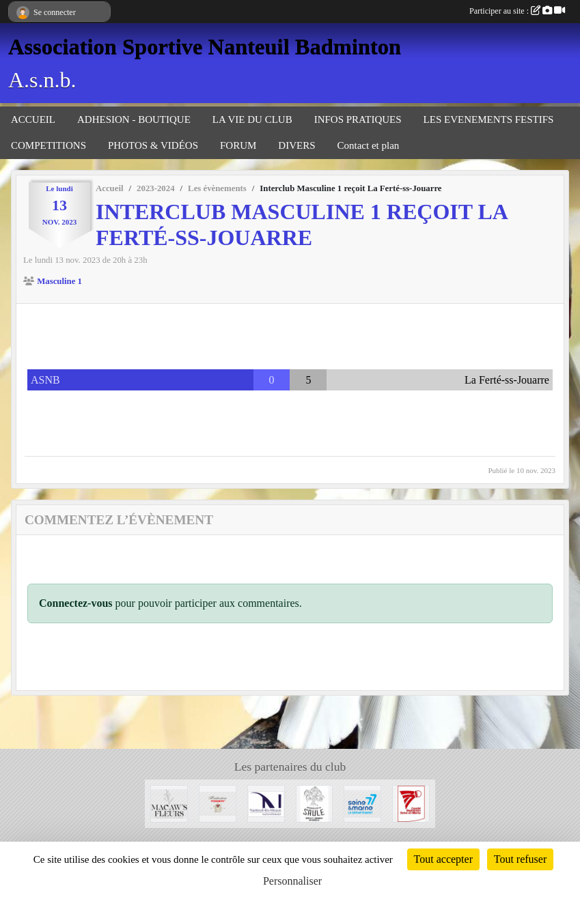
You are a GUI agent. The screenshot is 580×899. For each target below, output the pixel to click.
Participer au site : (517, 11)
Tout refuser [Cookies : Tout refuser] (520, 859)
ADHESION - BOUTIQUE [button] (134, 119)
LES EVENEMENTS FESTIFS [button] (489, 119)
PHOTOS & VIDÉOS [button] (153, 145)
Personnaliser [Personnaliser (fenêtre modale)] (292, 881)
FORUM (238, 145)
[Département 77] (362, 802)
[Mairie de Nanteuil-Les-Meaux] (266, 802)
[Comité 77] (411, 802)
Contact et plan (368, 145)
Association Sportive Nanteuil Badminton (204, 46)
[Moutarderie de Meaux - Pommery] (217, 802)
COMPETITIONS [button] (48, 145)
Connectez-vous (76, 603)
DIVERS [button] (296, 145)
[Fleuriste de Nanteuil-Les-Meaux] (169, 802)
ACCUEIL (33, 119)
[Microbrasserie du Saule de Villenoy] (314, 802)
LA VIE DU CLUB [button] (252, 119)
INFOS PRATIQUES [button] (358, 119)
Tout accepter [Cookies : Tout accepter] (443, 859)
